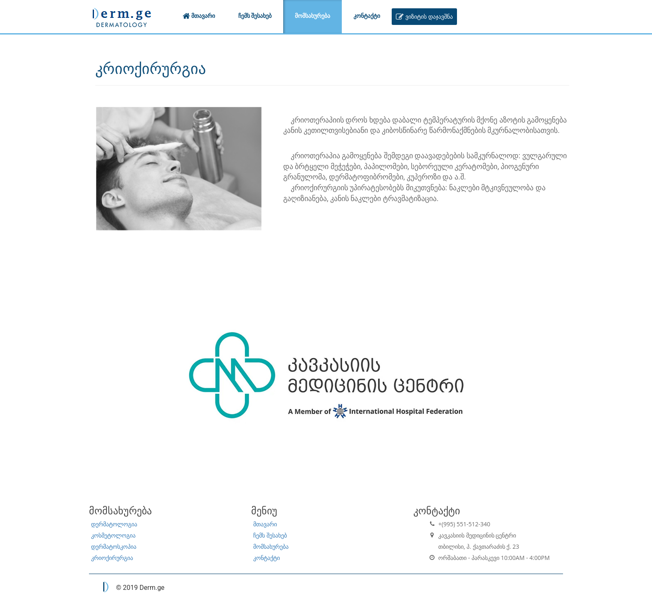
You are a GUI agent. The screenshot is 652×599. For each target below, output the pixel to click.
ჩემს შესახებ (270, 535)
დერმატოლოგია (114, 524)
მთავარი (265, 524)
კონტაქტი (266, 558)
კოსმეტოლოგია (113, 535)
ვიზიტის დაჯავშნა (424, 16)
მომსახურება (271, 546)
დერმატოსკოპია (113, 546)
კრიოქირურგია (112, 558)
